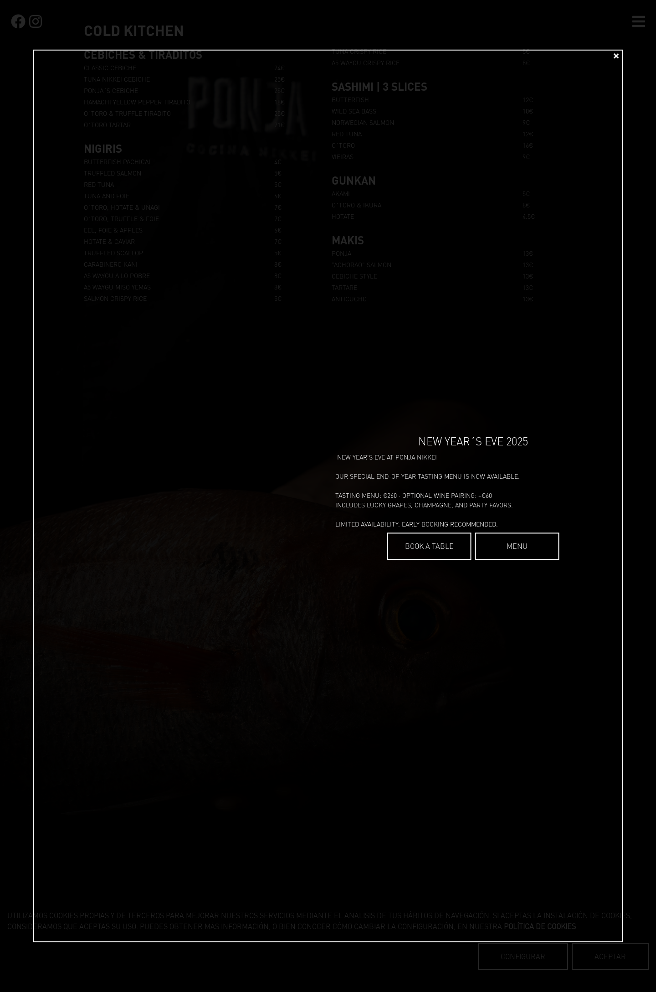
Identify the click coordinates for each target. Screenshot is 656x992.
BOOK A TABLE (429, 546)
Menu (517, 546)
